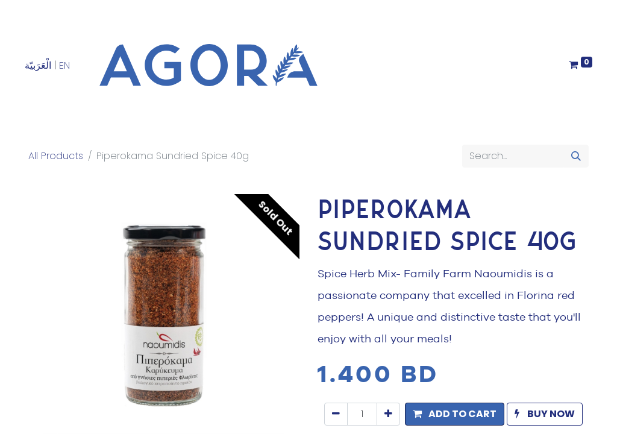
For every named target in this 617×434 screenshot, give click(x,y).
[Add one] (388, 414)
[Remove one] (336, 414)
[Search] (576, 156)
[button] (454, 414)
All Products (55, 156)
